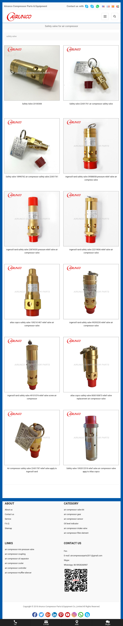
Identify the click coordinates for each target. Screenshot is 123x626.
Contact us (72, 6)
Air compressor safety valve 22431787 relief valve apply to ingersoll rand (32, 470)
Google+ (47, 614)
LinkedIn (54, 614)
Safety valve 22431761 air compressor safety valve (91, 104)
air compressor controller (15, 568)
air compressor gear (72, 514)
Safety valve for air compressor (61, 26)
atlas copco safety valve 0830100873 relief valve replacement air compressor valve (91, 397)
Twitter (41, 614)
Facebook (34, 614)
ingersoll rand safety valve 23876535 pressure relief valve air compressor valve (32, 251)
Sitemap (8, 528)
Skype (87, 614)
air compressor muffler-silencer (18, 573)
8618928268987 (81, 565)
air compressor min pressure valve (19, 549)
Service (8, 519)
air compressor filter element (76, 533)
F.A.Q (7, 523)
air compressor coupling (15, 554)
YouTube (67, 614)
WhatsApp (80, 614)
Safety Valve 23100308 (32, 104)
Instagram (74, 614)
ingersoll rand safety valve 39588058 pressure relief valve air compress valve (91, 178)
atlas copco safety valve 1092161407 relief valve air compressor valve (32, 324)
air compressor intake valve (75, 528)
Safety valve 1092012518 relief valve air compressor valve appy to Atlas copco (91, 470)
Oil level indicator (71, 523)
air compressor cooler (14, 563)
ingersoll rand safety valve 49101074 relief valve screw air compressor (31, 397)
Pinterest (61, 614)
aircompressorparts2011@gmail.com (86, 556)
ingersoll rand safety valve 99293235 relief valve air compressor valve (91, 324)
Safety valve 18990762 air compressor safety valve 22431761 (32, 177)
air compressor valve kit (74, 510)
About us (8, 510)
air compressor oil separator (17, 559)
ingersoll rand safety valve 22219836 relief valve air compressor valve (91, 251)
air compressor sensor (73, 519)
